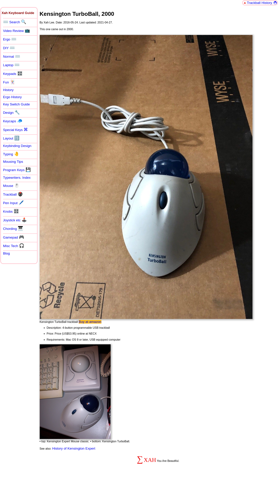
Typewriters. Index (17, 177)
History (8, 90)
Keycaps (12, 120)
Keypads (13, 73)
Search (14, 21)
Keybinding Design (17, 146)
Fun (9, 82)
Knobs (11, 211)
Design (11, 112)
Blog (6, 253)
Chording (13, 228)
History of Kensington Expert (73, 448)
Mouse (11, 185)
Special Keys (15, 129)
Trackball (13, 194)
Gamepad (13, 237)
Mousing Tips (13, 161)
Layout (11, 138)
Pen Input (13, 202)
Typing (11, 153)
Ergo (9, 39)
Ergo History (12, 97)
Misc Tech (13, 245)
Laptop (11, 64)
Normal (11, 56)
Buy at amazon (90, 322)
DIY (9, 47)
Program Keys (17, 169)
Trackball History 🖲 (262, 3)
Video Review (16, 30)
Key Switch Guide (16, 104)
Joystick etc (15, 219)
